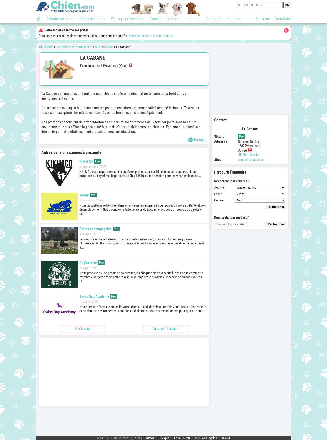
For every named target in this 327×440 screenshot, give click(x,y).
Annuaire (234, 18)
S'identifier (283, 18)
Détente (193, 18)
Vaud (110, 47)
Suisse (99, 47)
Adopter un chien (60, 18)
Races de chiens (92, 18)
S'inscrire (263, 18)
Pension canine (82, 47)
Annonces (213, 18)
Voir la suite (82, 329)
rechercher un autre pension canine (149, 36)
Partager (197, 139)
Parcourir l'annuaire (165, 329)
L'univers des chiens (165, 18)
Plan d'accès (250, 154)
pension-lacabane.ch (251, 160)
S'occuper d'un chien (127, 18)
